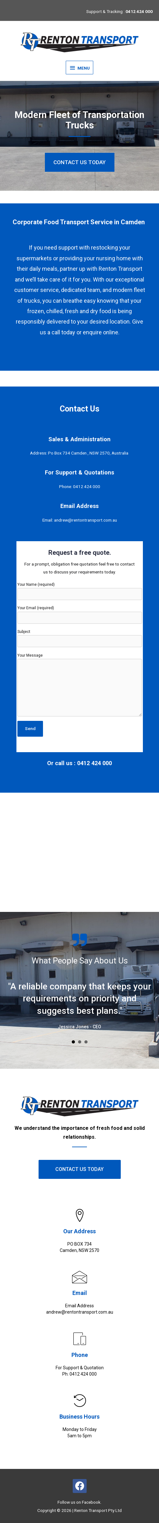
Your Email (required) (79, 614)
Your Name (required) (79, 591)
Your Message (79, 684)
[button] (79, 162)
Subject (79, 638)
